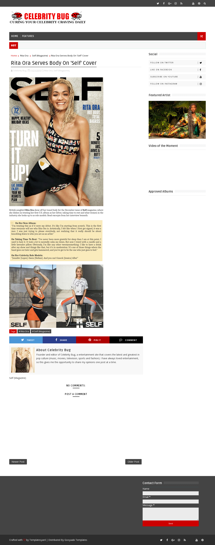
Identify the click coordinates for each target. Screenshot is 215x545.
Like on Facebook (178, 69)
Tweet (28, 340)
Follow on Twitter (178, 62)
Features (28, 36)
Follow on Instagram (178, 84)
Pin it (95, 340)
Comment (128, 340)
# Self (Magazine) (41, 331)
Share (61, 340)
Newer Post (18, 461)
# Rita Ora (24, 331)
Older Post (133, 461)
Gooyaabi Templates (75, 539)
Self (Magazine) (40, 55)
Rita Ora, (48, 70)
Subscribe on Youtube (178, 77)
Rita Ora (24, 55)
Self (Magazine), (62, 70)
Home (14, 36)
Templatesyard (37, 539)
